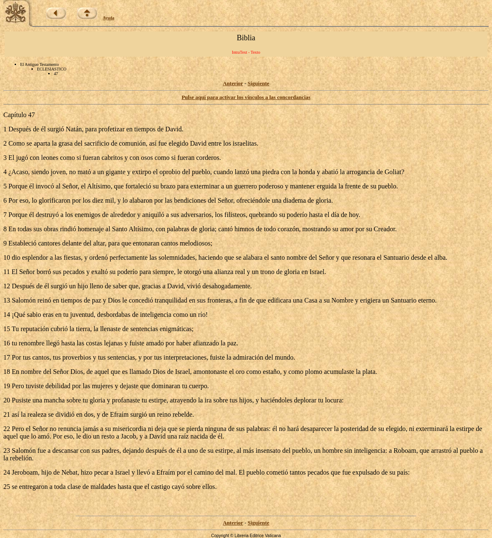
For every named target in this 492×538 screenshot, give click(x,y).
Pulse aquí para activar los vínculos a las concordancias (246, 97)
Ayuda (109, 18)
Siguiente (258, 83)
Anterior (233, 83)
